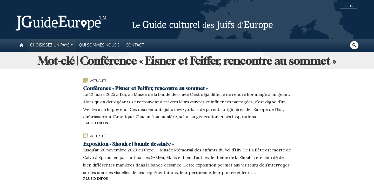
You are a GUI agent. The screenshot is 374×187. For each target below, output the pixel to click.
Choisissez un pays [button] (50, 45)
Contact (135, 45)
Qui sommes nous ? (99, 45)
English (349, 6)
